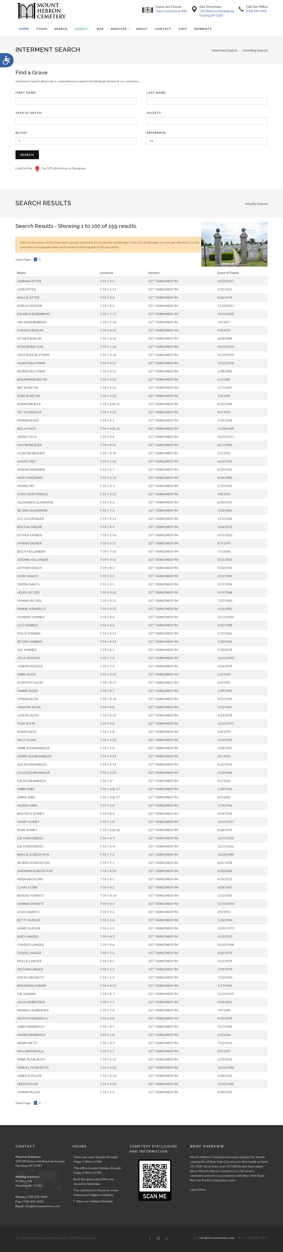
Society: (154, 112)
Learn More (198, 1189)
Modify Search (256, 203)
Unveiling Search (255, 50)
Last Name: (156, 92)
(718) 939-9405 (256, 11)
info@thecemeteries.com (42, 1206)
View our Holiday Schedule (94, 1201)
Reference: (157, 132)
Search (27, 155)
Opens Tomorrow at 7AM (171, 11)
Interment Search (224, 50)
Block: (21, 132)
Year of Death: (28, 112)
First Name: (25, 92)
